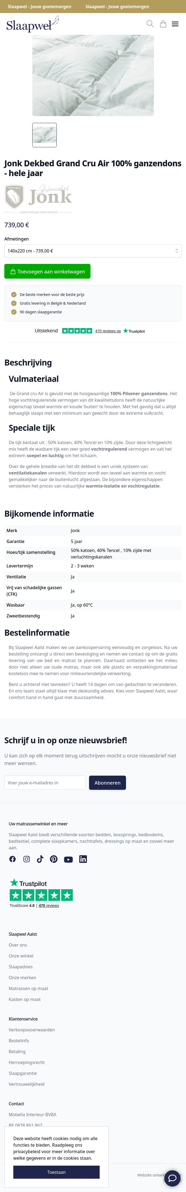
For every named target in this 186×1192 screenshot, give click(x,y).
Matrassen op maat (28, 988)
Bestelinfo (19, 1041)
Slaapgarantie (23, 1073)
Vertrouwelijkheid (27, 1084)
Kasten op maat (25, 999)
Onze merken (22, 978)
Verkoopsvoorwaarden (32, 1030)
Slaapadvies (21, 967)
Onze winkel (21, 956)
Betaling (17, 1051)
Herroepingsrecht (27, 1062)
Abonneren (107, 782)
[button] (175, 23)
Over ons (18, 945)
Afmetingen (16, 239)
